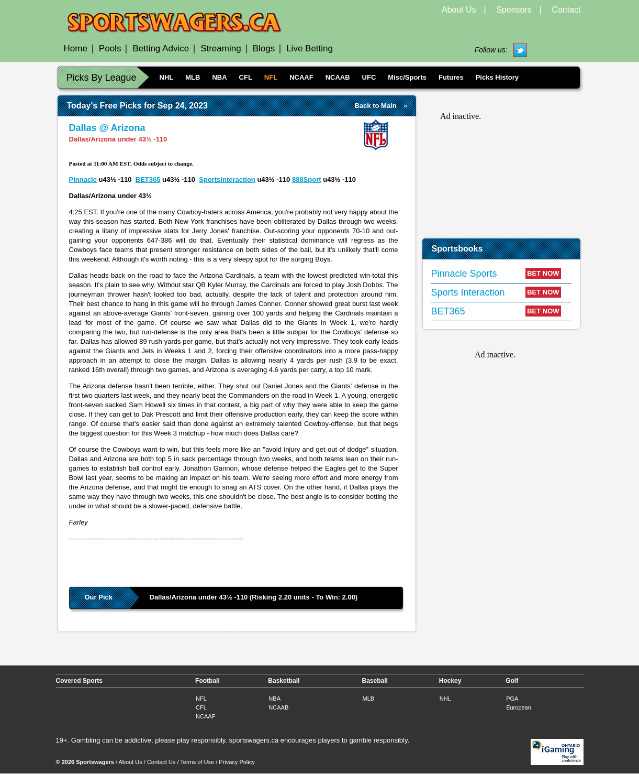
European (518, 707)
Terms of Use (197, 762)
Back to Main (375, 106)
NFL (270, 77)
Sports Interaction (468, 292)
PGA (512, 698)
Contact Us (161, 762)
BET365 (148, 179)
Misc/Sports (407, 77)
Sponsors (514, 9)
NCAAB (338, 77)
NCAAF (301, 77)
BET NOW (543, 273)
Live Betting (309, 48)
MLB (192, 77)
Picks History (497, 77)
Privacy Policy (236, 762)
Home (75, 48)
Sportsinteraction (227, 179)
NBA (219, 77)
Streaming (220, 48)
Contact (566, 9)
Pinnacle (83, 179)
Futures (451, 77)
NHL (167, 77)
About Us (459, 9)
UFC (369, 77)
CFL (245, 77)
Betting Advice (160, 48)
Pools (110, 48)
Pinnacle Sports (464, 273)
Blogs (264, 48)
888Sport (306, 179)
